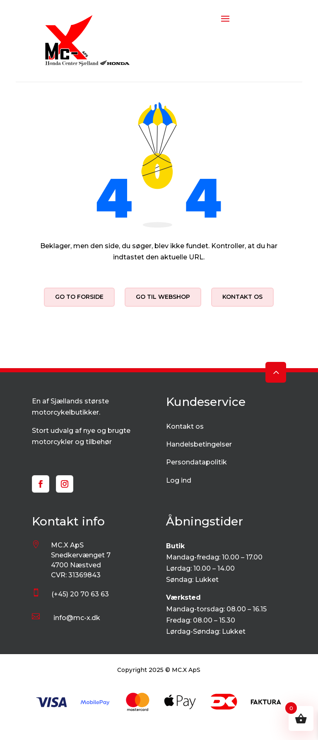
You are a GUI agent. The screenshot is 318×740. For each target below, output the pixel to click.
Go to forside (79, 296)
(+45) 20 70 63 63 (80, 594)
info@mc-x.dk (76, 618)
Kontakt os (242, 296)
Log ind (178, 480)
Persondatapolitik (196, 462)
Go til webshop (163, 296)
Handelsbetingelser (199, 444)
